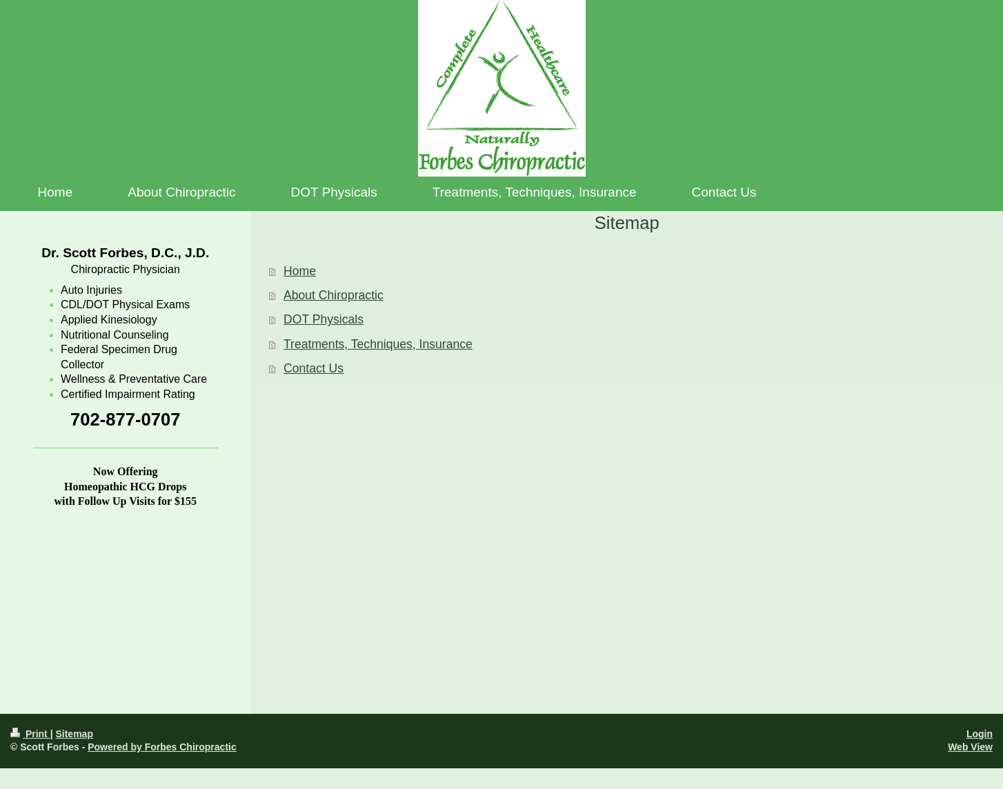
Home (300, 271)
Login (979, 733)
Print (30, 733)
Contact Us (314, 368)
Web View (970, 746)
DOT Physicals (324, 319)
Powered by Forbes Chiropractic (162, 746)
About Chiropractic (334, 295)
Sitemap (73, 733)
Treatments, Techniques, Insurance (378, 344)
